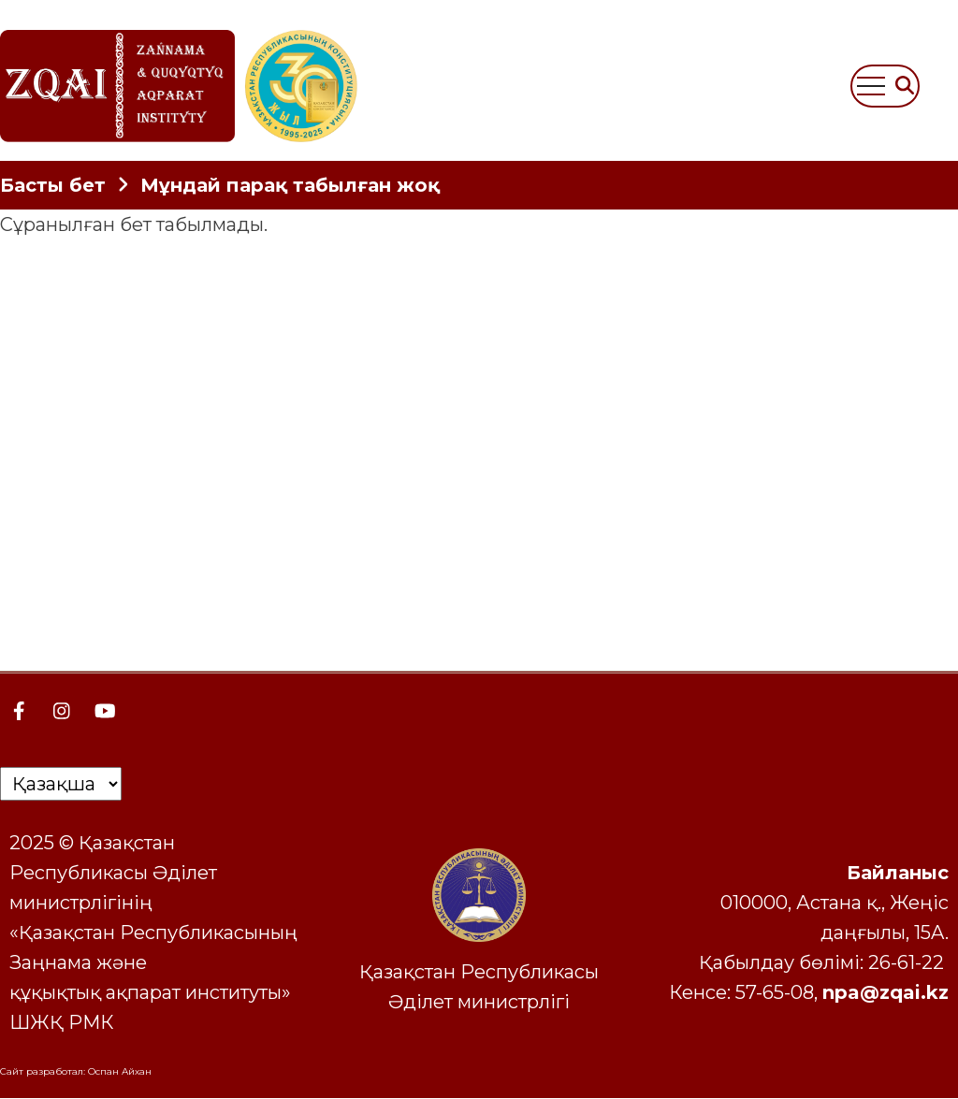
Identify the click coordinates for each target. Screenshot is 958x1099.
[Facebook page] (18, 711)
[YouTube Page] (104, 711)
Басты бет (53, 185)
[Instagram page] (61, 711)
